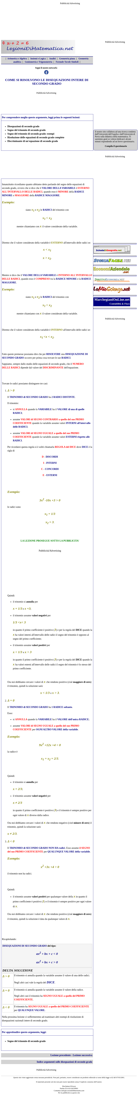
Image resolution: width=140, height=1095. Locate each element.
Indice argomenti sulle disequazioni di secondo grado (64, 1062)
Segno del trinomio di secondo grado (26, 130)
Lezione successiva (82, 1055)
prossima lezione (16, 1017)
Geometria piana (67, 58)
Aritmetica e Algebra (17, 58)
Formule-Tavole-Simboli (67, 62)
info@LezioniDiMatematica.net (73, 1091)
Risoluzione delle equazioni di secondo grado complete (35, 137)
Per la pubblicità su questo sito (69, 1093)
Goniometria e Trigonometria (38, 62)
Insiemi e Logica (38, 58)
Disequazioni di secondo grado (23, 126)
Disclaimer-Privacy (69, 1086)
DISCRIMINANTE (53, 367)
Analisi (52, 58)
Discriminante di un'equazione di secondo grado (32, 141)
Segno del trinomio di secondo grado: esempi (30, 133)
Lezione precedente (60, 1055)
